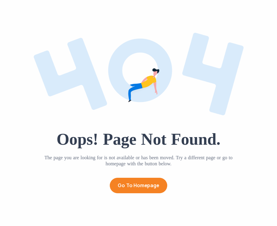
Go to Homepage (138, 185)
